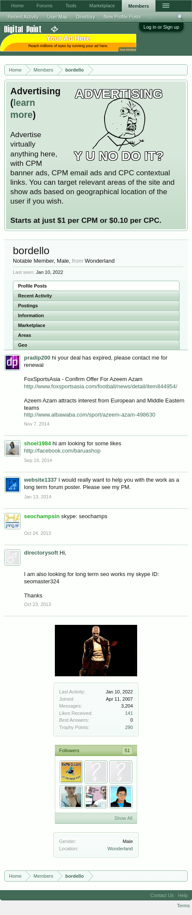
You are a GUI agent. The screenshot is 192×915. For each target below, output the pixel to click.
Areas (24, 335)
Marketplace (31, 325)
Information (31, 315)
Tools (71, 5)
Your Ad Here (128, 49)
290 (129, 727)
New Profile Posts (122, 16)
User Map (57, 16)
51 (127, 750)
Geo (22, 345)
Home (17, 5)
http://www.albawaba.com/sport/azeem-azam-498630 (89, 414)
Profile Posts (32, 285)
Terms (183, 905)
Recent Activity (35, 295)
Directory (85, 16)
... (151, 16)
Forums (44, 5)
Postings (28, 305)
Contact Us (162, 895)
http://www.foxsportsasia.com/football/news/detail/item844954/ (100, 386)
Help (183, 895)
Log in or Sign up (161, 27)
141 (129, 713)
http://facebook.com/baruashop (62, 450)
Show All (123, 818)
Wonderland (120, 848)
